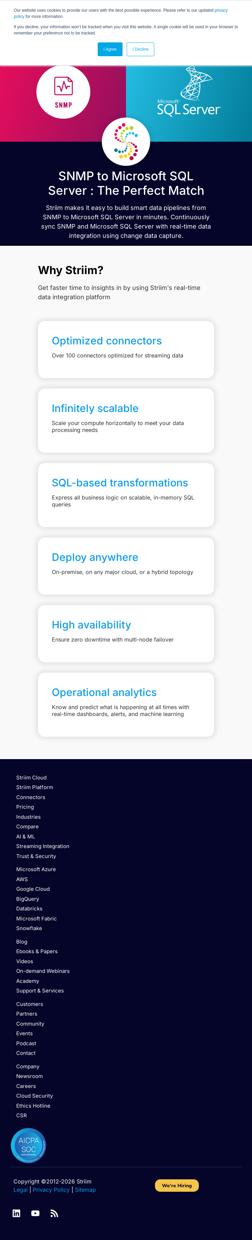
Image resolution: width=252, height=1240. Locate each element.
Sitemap (85, 1189)
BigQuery (27, 899)
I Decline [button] (141, 49)
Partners (26, 1013)
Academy (27, 981)
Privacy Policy (51, 1189)
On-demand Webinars (43, 971)
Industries (28, 817)
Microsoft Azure (36, 869)
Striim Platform (34, 787)
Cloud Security (34, 1095)
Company (27, 1066)
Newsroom (29, 1076)
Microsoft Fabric (36, 918)
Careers (26, 1086)
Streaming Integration (42, 846)
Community (30, 1023)
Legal (20, 1189)
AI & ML (25, 836)
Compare (27, 826)
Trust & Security (36, 856)
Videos (24, 961)
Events (24, 1033)
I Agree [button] (110, 49)
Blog (21, 941)
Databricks (29, 908)
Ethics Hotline (33, 1105)
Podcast (26, 1043)
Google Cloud (33, 889)
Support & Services (40, 990)
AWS (22, 879)
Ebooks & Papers (37, 951)
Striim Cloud (31, 777)
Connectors (30, 797)
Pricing (25, 807)
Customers (29, 1004)
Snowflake (29, 928)
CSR (21, 1115)
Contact (26, 1053)
